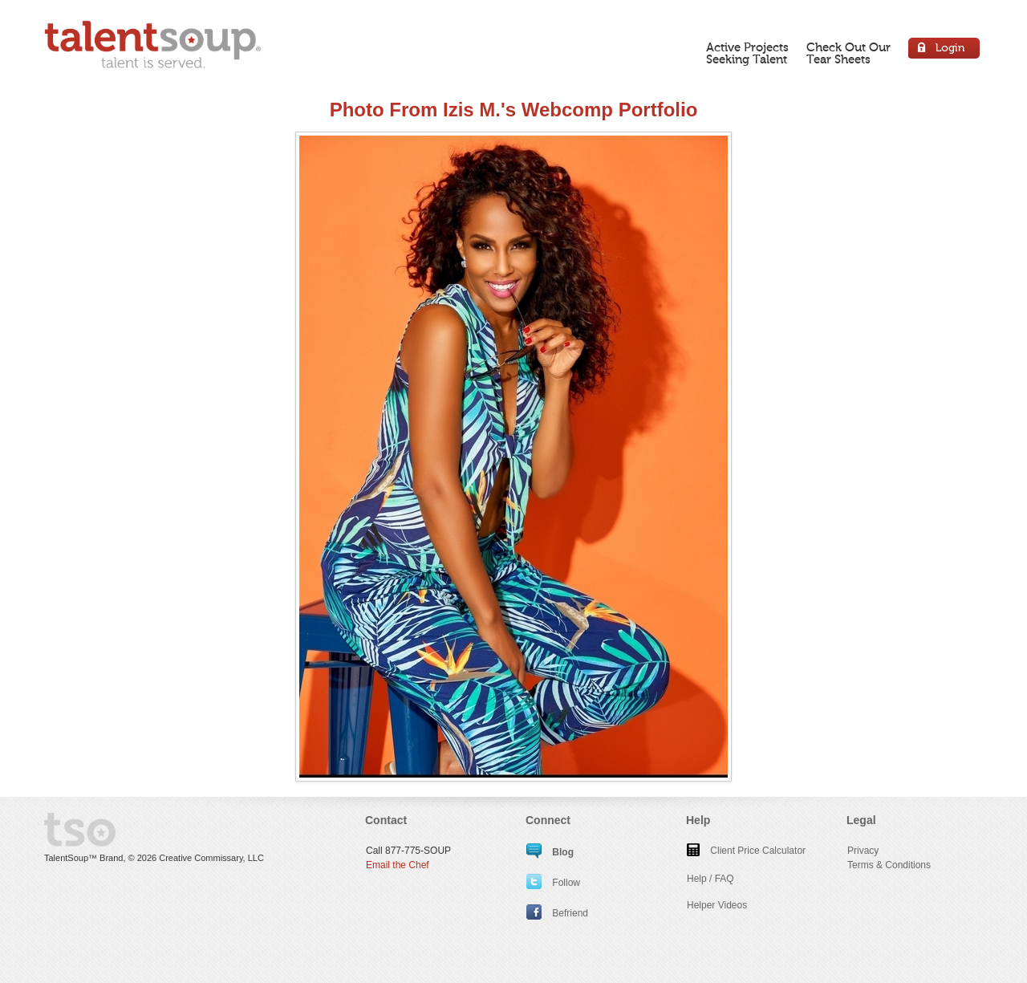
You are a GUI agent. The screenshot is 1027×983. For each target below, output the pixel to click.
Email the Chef (397, 865)
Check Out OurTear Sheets (848, 53)
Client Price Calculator (746, 850)
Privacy (863, 850)
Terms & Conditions (889, 865)
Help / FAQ (710, 878)
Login (944, 50)
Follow (553, 882)
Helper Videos (717, 905)
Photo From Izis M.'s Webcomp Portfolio (514, 109)
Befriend (557, 913)
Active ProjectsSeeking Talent (747, 53)
